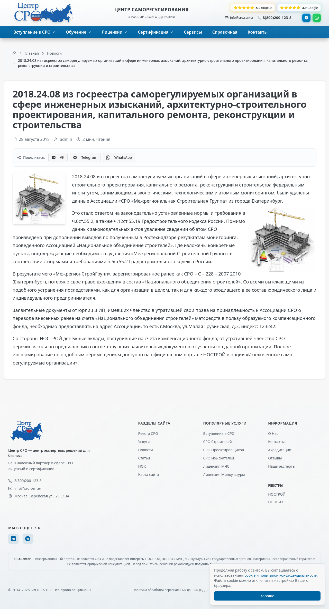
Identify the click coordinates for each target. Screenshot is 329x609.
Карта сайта (148, 474)
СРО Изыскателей (218, 458)
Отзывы (275, 458)
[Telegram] (28, 539)
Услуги (144, 441)
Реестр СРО (148, 433)
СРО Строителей (217, 441)
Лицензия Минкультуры (224, 474)
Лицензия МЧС (216, 466)
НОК (142, 466)
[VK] (13, 539)
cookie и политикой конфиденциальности (280, 575)
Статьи (144, 458)
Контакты (276, 441)
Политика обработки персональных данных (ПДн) (170, 590)
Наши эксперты (281, 466)
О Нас (273, 433)
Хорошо (267, 595)
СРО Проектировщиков (223, 449)
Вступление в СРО (218, 433)
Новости (145, 449)
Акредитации (279, 449)
